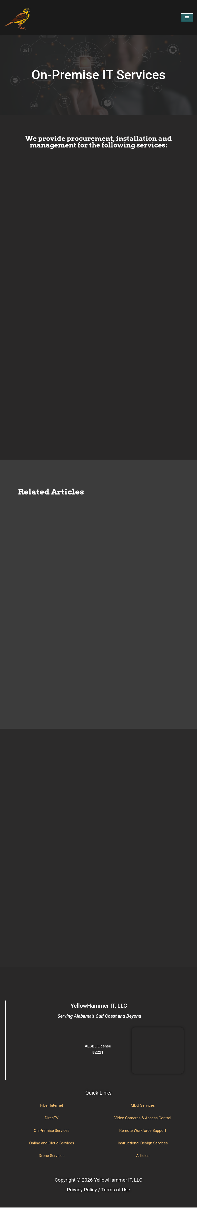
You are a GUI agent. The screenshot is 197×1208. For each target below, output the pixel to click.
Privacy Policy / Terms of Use (98, 1190)
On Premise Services (52, 1130)
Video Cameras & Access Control (143, 1118)
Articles (143, 1156)
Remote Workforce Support (143, 1130)
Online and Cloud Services (51, 1143)
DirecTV (51, 1118)
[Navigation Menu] (187, 17)
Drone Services (51, 1156)
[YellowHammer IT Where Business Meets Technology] (18, 18)
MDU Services (142, 1105)
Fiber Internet (52, 1105)
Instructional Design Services (142, 1143)
